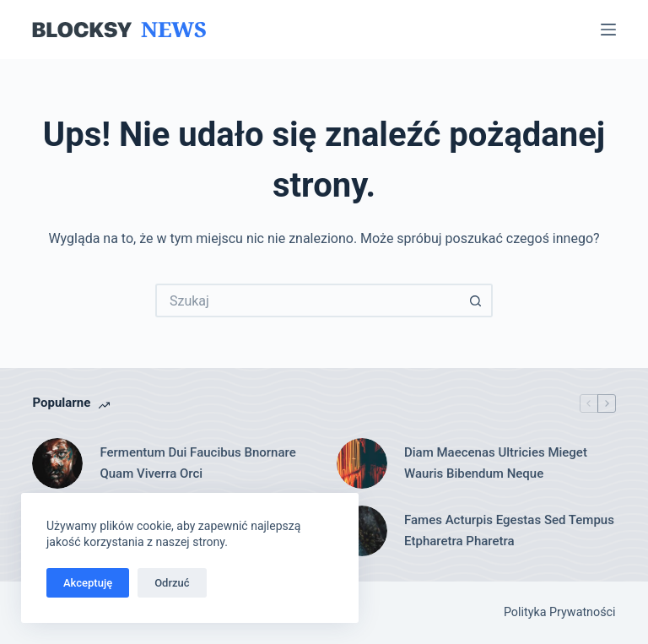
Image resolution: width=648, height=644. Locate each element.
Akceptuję (87, 582)
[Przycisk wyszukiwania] (476, 300)
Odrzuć (171, 582)
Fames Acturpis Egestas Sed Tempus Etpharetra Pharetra (509, 530)
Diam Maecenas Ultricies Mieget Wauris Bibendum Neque (495, 463)
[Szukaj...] (307, 300)
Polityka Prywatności (560, 612)
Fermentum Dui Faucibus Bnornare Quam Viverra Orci (197, 463)
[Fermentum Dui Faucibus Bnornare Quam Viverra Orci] (57, 463)
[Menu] (608, 29)
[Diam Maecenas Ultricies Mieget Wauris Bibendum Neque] (362, 463)
